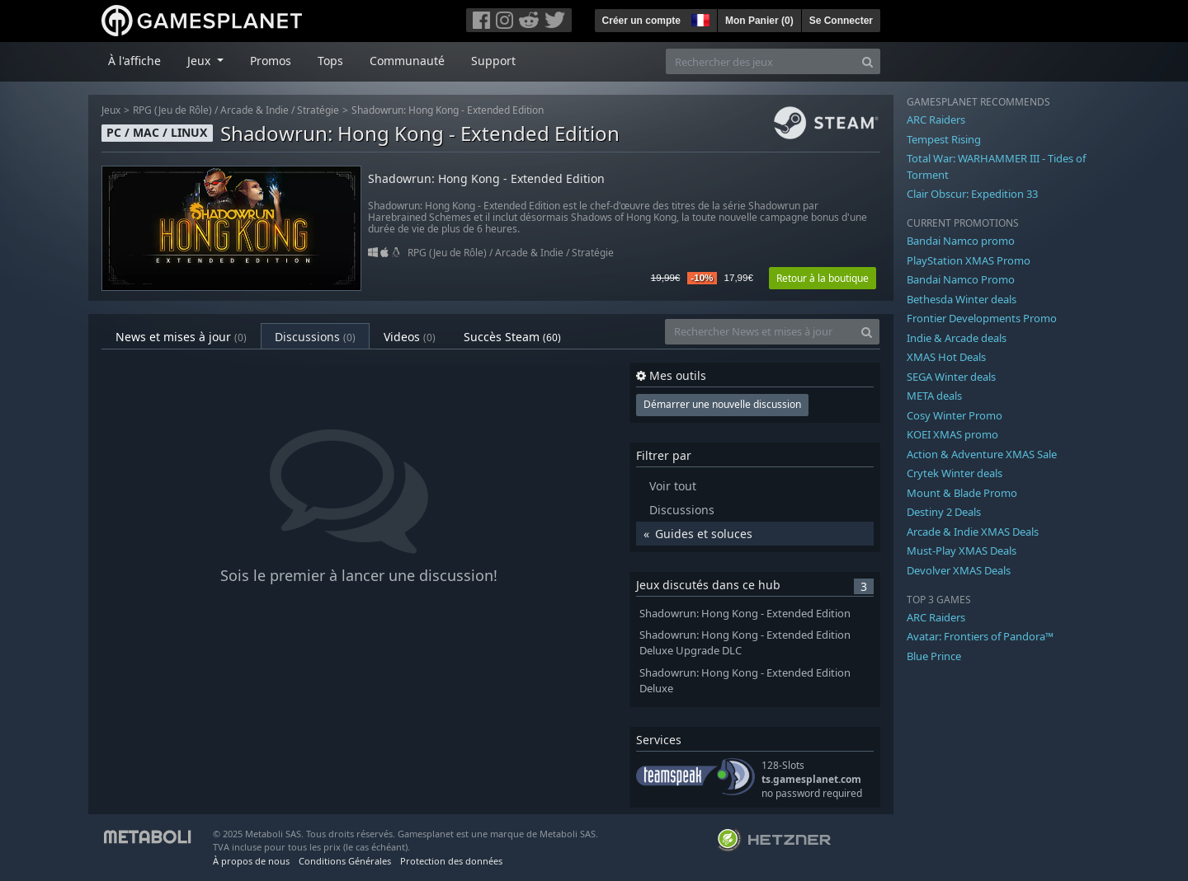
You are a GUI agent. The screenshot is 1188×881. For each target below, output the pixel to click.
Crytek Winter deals (954, 473)
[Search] (867, 61)
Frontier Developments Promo (982, 318)
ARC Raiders (936, 119)
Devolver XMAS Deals (959, 570)
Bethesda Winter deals (961, 299)
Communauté (407, 60)
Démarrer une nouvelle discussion (722, 404)
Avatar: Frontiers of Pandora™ (980, 636)
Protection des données (451, 861)
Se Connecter (841, 20)
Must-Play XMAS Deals (961, 550)
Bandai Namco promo (961, 240)
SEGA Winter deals (951, 376)
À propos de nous (251, 861)
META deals (934, 395)
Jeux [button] (200, 60)
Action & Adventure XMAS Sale (982, 454)
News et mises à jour (181, 336)
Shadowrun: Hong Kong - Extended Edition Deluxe (745, 681)
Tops (330, 60)
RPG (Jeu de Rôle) (172, 110)
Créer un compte (641, 20)
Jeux (110, 110)
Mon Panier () (759, 20)
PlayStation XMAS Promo (968, 260)
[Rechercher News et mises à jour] (760, 331)
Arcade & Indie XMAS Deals (973, 531)
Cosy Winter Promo (954, 415)
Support (493, 60)
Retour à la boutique (822, 278)
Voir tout (672, 486)
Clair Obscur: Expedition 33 (972, 193)
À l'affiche (134, 60)
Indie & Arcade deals (956, 337)
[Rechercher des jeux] (761, 61)
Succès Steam (512, 336)
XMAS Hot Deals (946, 356)
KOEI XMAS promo (952, 434)
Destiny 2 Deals (944, 511)
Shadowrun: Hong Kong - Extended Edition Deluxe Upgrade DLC (745, 643)
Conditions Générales (345, 861)
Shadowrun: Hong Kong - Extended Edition (447, 110)
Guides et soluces (703, 533)
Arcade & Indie (254, 110)
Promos (270, 60)
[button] (699, 18)
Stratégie (318, 110)
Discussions (315, 336)
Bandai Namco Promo (961, 279)
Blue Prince (934, 656)
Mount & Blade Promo (962, 492)
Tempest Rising (944, 139)
